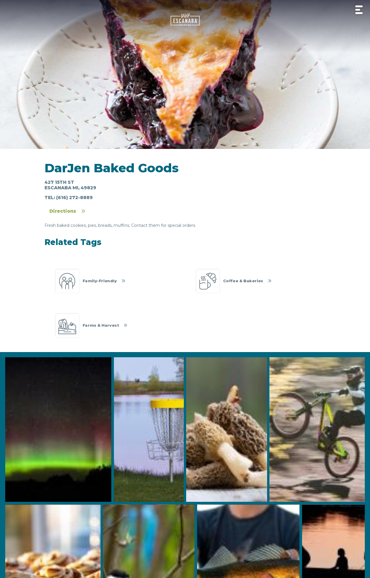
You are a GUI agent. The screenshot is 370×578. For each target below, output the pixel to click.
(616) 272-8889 (74, 197)
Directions (62, 211)
